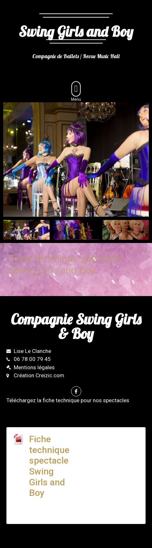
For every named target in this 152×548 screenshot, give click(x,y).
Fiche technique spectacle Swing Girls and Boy (49, 466)
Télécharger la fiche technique (106, 443)
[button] (76, 89)
